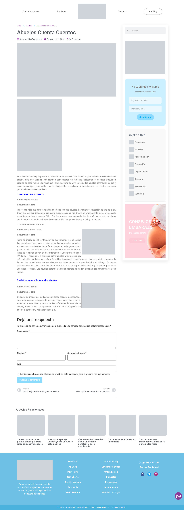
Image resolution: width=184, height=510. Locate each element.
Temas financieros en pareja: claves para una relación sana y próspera (30, 441)
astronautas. (121, 507)
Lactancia (73, 487)
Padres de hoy (111, 461)
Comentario (23, 331)
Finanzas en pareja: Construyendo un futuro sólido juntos (60, 441)
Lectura (29, 26)
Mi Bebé (139, 149)
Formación (140, 164)
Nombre (21, 353)
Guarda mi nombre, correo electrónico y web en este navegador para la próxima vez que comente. (65, 374)
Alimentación (111, 487)
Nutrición (139, 194)
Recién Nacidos (73, 482)
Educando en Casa (111, 467)
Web (19, 364)
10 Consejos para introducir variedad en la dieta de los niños (152, 441)
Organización (141, 171)
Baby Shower (73, 477)
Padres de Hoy (142, 157)
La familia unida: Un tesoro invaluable (122, 440)
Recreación (140, 186)
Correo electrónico (76, 353)
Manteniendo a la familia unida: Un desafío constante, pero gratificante (90, 443)
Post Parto (72, 472)
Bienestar (139, 179)
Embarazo (140, 142)
